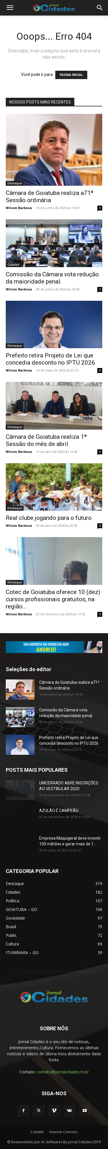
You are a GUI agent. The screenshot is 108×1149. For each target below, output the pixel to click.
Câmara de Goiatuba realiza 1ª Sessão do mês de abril (46, 440)
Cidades (13, 265)
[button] (10, 8)
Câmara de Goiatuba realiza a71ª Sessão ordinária (49, 196)
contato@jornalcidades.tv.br (63, 1072)
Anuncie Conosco (63, 1131)
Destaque (14, 183)
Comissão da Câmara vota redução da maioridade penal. (52, 278)
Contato (37, 1131)
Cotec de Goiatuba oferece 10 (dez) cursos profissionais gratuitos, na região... (53, 599)
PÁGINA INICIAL (71, 75)
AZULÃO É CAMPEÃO (59, 810)
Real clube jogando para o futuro (49, 517)
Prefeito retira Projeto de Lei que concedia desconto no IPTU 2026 (50, 359)
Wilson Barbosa (19, 208)
